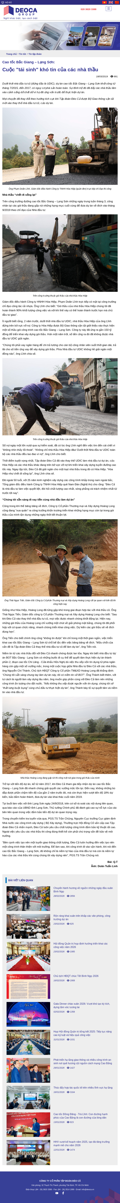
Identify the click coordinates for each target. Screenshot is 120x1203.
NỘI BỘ (7, 2)
